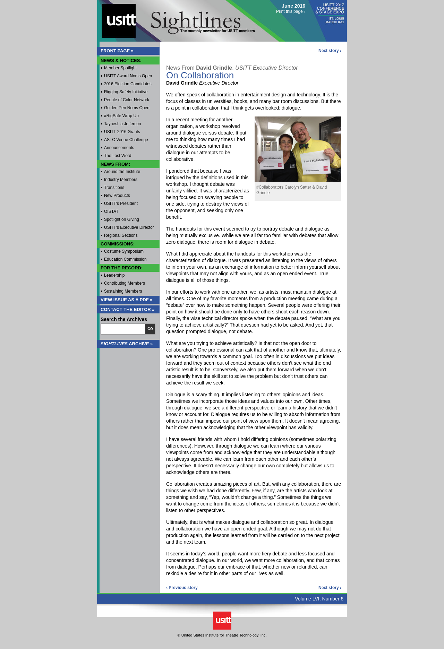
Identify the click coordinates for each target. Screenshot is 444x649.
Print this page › (290, 11)
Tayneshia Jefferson (122, 123)
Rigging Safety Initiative (125, 91)
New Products (117, 195)
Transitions (114, 187)
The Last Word (117, 155)
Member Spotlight (120, 68)
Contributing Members (124, 283)
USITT (116, 18)
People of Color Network (126, 99)
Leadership (114, 275)
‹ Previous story (182, 587)
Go (150, 329)
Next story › (329, 50)
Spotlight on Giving (121, 219)
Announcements (119, 147)
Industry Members (120, 179)
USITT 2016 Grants (122, 131)
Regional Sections (121, 235)
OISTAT (111, 211)
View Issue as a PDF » (127, 299)
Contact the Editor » (128, 309)
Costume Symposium (124, 251)
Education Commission (125, 259)
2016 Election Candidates (128, 83)
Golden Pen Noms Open (127, 107)
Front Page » (117, 50)
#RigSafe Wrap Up (121, 115)
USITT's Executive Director (129, 227)
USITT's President (121, 203)
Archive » (127, 343)
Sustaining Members (123, 291)
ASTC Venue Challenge (126, 139)
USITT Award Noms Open (128, 75)
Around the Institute (122, 171)
